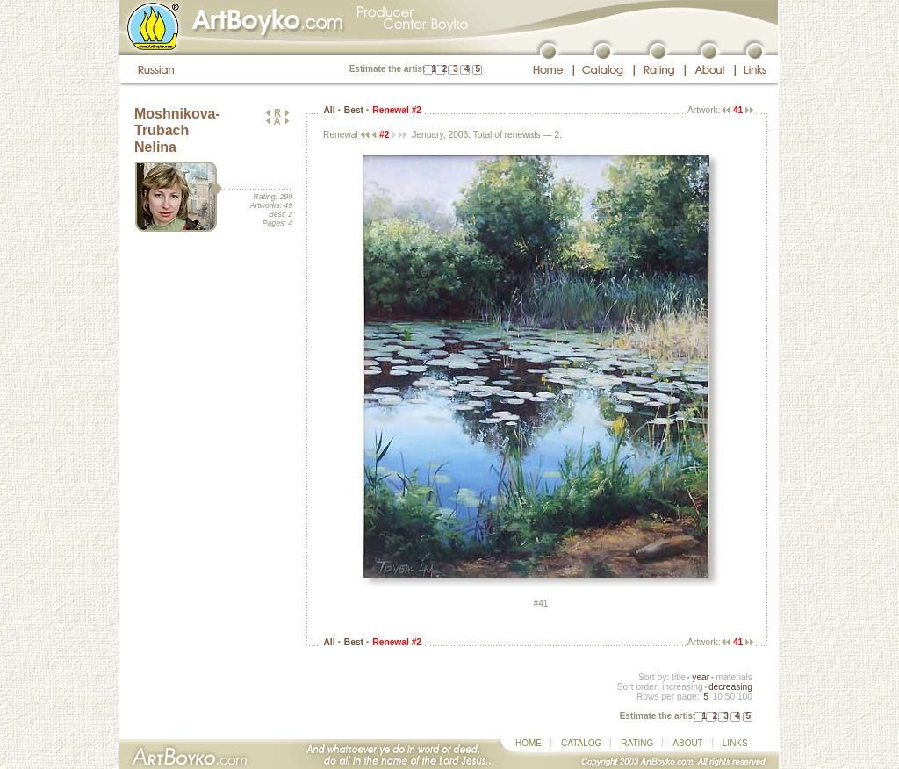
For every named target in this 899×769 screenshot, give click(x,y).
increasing (682, 687)
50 (730, 696)
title (679, 677)
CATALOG (581, 743)
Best (353, 110)
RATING (637, 743)
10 (717, 696)
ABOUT (687, 743)
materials (734, 677)
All (328, 110)
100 (744, 696)
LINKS (735, 743)
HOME (528, 743)
